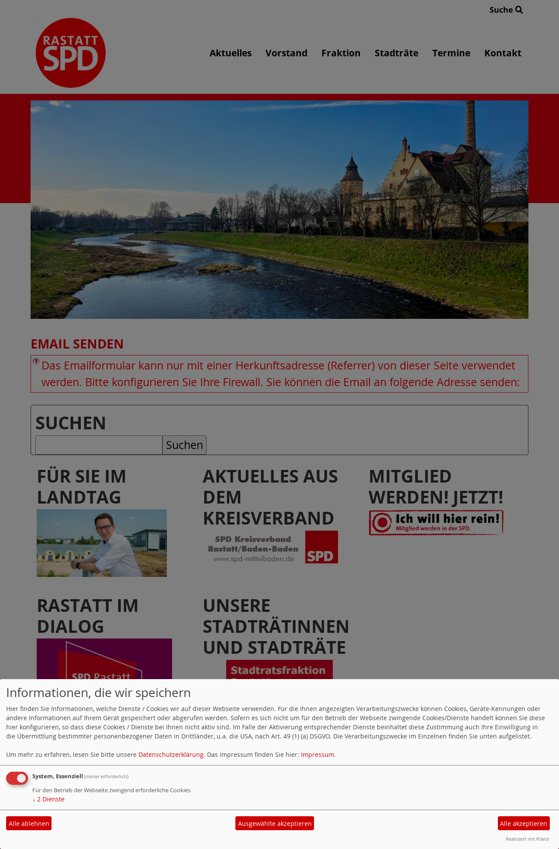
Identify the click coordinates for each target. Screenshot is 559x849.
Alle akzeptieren (523, 823)
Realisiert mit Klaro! (527, 838)
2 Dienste (48, 799)
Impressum (317, 754)
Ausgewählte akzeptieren (275, 823)
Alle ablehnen (29, 823)
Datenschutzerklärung (171, 754)
